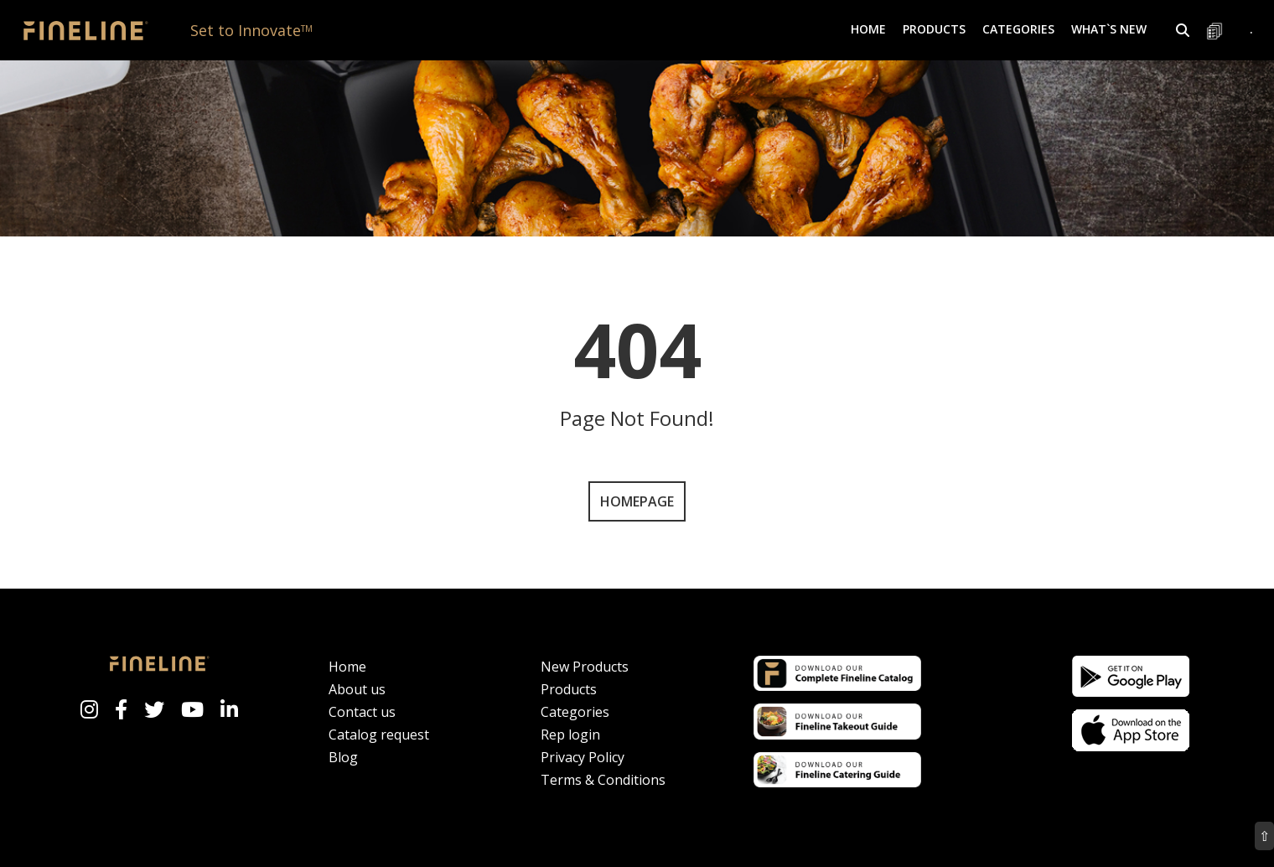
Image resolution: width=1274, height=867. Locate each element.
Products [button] (934, 29)
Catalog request (379, 734)
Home (868, 29)
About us (357, 689)
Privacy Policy (582, 757)
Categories (575, 712)
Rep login (570, 734)
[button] (1182, 30)
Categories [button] (1018, 29)
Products (569, 689)
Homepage (637, 501)
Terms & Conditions (603, 780)
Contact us (362, 712)
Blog (343, 757)
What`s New (1109, 29)
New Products (585, 666)
